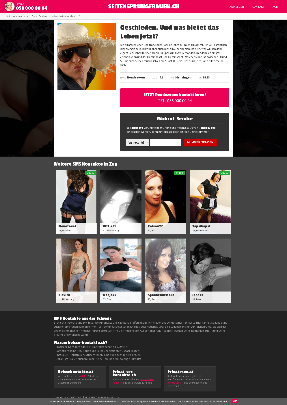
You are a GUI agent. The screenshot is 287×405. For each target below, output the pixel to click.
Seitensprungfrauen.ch (17, 16)
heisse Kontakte (79, 376)
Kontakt (258, 6)
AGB (275, 6)
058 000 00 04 (31, 8)
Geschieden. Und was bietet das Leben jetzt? (59, 16)
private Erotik (174, 382)
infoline (20, 4)
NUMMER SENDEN (200, 142)
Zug (33, 16)
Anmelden (237, 6)
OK (235, 401)
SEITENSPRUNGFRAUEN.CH (143, 7)
